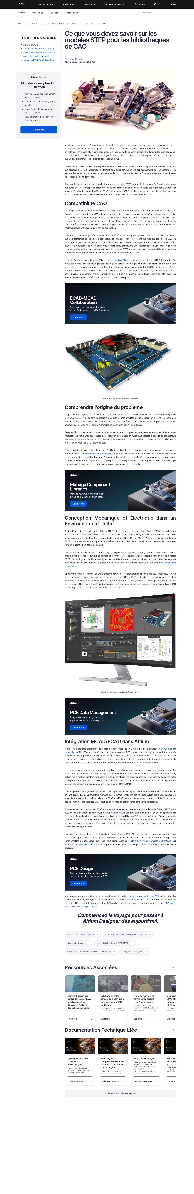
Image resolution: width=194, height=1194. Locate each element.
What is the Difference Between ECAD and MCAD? (88, 951)
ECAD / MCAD (32, 24)
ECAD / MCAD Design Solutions (80, 934)
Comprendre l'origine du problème (104, 407)
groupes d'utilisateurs (161, 841)
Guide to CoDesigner (76, 943)
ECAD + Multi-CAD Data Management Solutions (125, 934)
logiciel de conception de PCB (144, 896)
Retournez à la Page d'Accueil (122, 1093)
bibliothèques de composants (99, 453)
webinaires (83, 844)
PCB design (37, 13)
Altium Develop (69, 4)
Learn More (78, 317)
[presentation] (173, 967)
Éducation (140, 4)
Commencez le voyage (103, 915)
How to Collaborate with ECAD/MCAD (113, 943)
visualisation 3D (118, 260)
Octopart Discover (45, 4)
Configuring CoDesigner (132, 951)
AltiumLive (140, 841)
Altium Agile (90, 4)
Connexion (171, 4)
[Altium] (23, 4)
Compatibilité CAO (86, 203)
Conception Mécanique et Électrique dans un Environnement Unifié (120, 521)
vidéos (68, 844)
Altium (122, 812)
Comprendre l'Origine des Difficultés (39, 48)
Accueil (21, 12)
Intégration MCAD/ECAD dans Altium (107, 741)
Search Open (155, 4)
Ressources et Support (115, 4)
